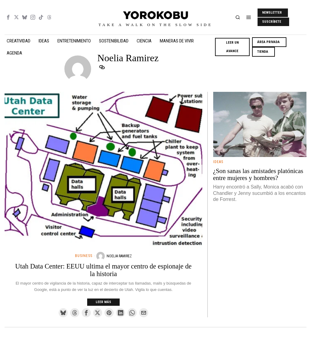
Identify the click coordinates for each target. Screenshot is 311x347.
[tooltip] (8, 17)
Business (83, 256)
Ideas (218, 162)
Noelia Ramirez (119, 256)
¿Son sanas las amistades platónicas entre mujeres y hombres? (258, 174)
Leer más (103, 302)
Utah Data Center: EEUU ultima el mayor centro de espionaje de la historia (103, 270)
